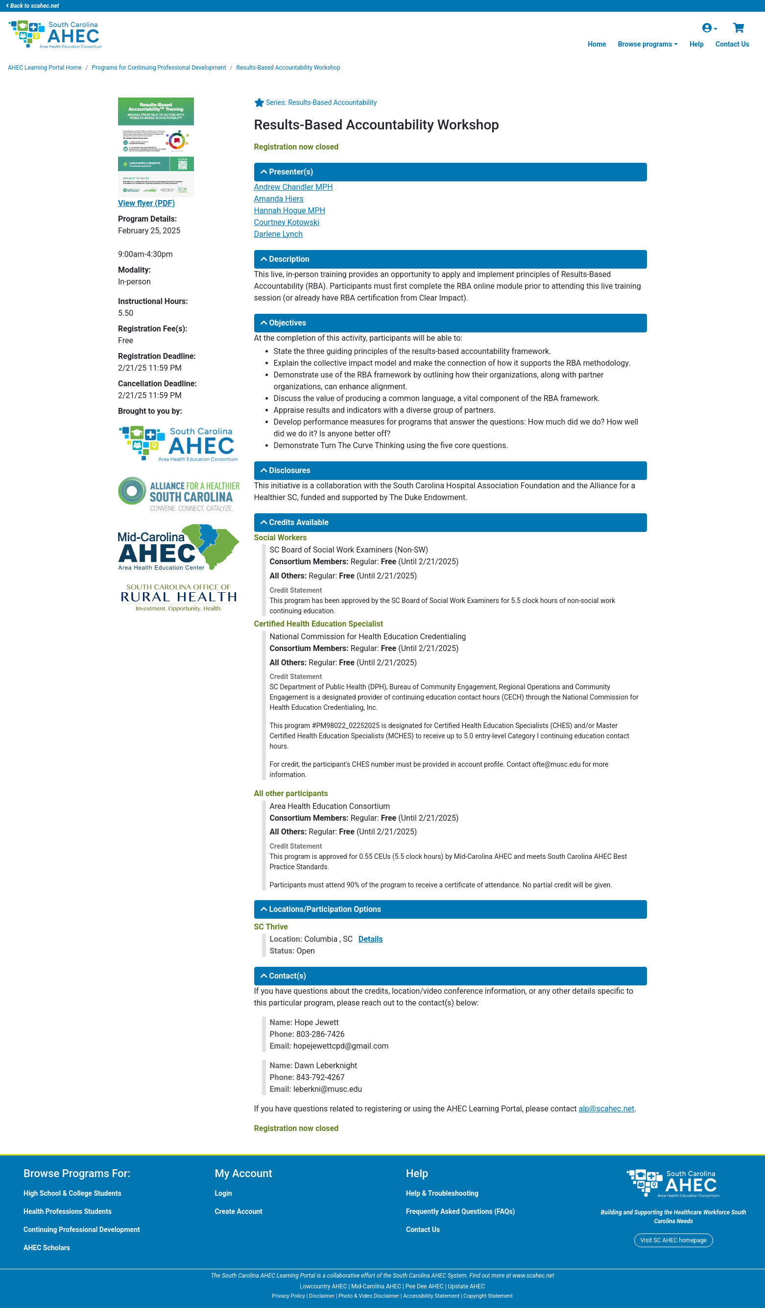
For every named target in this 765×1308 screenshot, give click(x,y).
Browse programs (645, 44)
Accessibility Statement (431, 1296)
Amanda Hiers (279, 198)
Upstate (466, 1286)
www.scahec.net (533, 1275)
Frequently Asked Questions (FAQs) (460, 1211)
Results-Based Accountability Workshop (288, 67)
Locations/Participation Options (321, 909)
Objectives (284, 322)
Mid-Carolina (376, 1286)
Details (371, 939)
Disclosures (286, 470)
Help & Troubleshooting (442, 1193)
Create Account (239, 1211)
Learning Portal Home (45, 67)
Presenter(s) (287, 171)
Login (223, 1193)
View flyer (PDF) (146, 203)
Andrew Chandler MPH (293, 187)
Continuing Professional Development (82, 1229)
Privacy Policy (288, 1296)
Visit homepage (674, 1240)
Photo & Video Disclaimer (368, 1296)
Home (597, 44)
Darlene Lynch (278, 234)
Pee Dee (425, 1286)
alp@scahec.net (607, 1108)
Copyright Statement (487, 1296)
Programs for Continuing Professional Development (159, 67)
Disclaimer (322, 1296)
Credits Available (295, 522)
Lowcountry (323, 1286)
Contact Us (732, 44)
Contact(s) (284, 976)
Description (285, 259)
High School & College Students (72, 1193)
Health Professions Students (68, 1211)
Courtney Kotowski (287, 222)
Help (697, 44)
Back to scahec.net (32, 5)
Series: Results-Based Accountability (321, 102)
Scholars (47, 1248)
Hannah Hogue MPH (290, 210)
